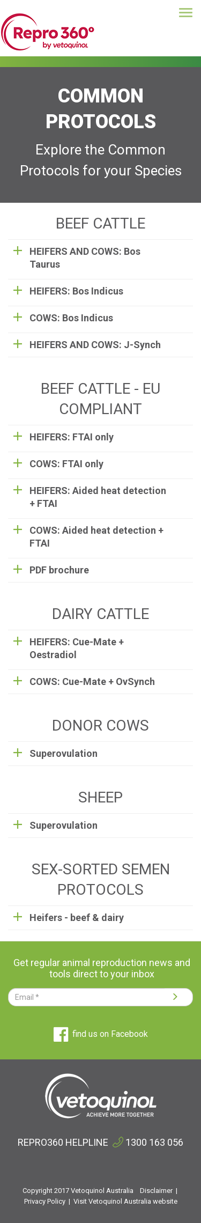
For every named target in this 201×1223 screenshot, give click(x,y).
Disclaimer (156, 1191)
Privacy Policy (44, 1201)
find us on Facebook (101, 1034)
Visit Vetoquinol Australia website (125, 1201)
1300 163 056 (154, 1142)
